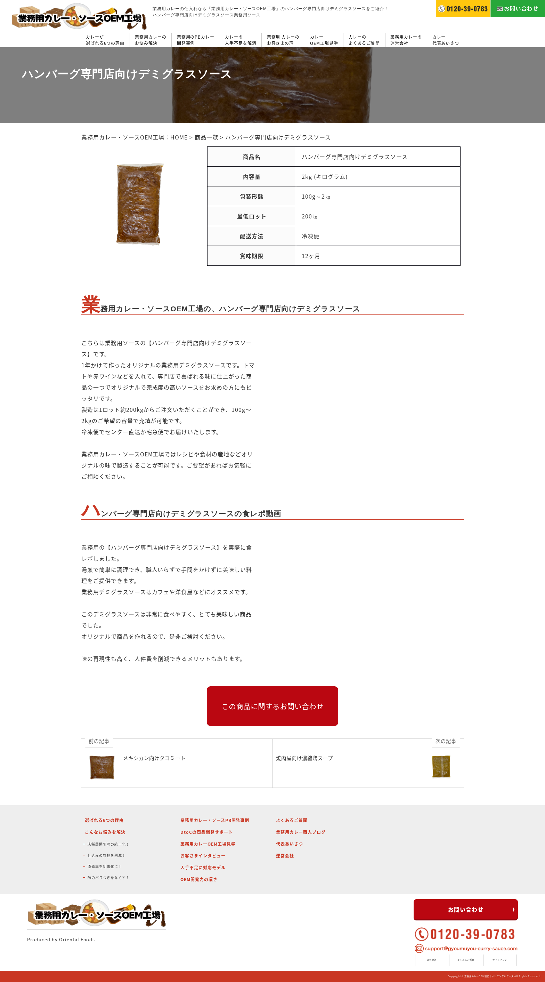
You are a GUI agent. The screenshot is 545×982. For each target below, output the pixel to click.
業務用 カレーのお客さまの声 (283, 40)
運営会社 (285, 856)
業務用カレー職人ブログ (301, 832)
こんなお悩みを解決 (105, 832)
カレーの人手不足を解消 (241, 40)
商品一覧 (206, 137)
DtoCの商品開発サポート (206, 832)
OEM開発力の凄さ (199, 879)
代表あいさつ (289, 844)
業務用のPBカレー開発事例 (196, 40)
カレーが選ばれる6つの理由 (105, 40)
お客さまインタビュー (203, 856)
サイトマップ (500, 959)
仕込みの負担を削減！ (107, 855)
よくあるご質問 (292, 820)
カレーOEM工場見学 (324, 40)
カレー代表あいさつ (445, 40)
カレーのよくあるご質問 (364, 40)
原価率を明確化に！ (105, 866)
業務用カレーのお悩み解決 (150, 40)
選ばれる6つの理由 (104, 820)
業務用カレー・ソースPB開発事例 (214, 820)
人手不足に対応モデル (203, 867)
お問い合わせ (465, 909)
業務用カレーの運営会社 (406, 40)
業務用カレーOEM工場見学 (207, 844)
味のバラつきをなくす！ (109, 877)
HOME (179, 137)
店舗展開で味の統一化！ (109, 844)
